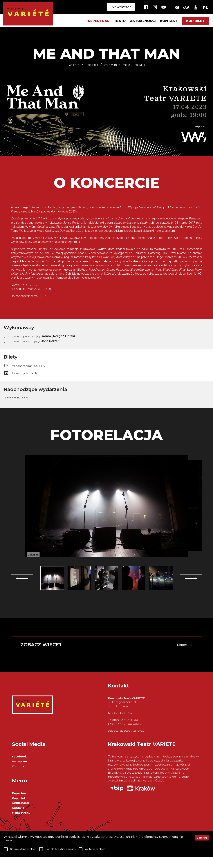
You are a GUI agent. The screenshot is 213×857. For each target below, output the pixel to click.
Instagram (19, 761)
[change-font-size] (186, 7)
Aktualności (143, 21)
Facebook (19, 756)
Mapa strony (21, 812)
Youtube (18, 766)
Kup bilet (195, 21)
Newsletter (121, 7)
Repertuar (19, 793)
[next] (191, 578)
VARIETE (74, 65)
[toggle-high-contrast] (177, 7)
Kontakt (168, 21)
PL (205, 7)
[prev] (22, 578)
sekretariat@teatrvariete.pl (126, 730)
